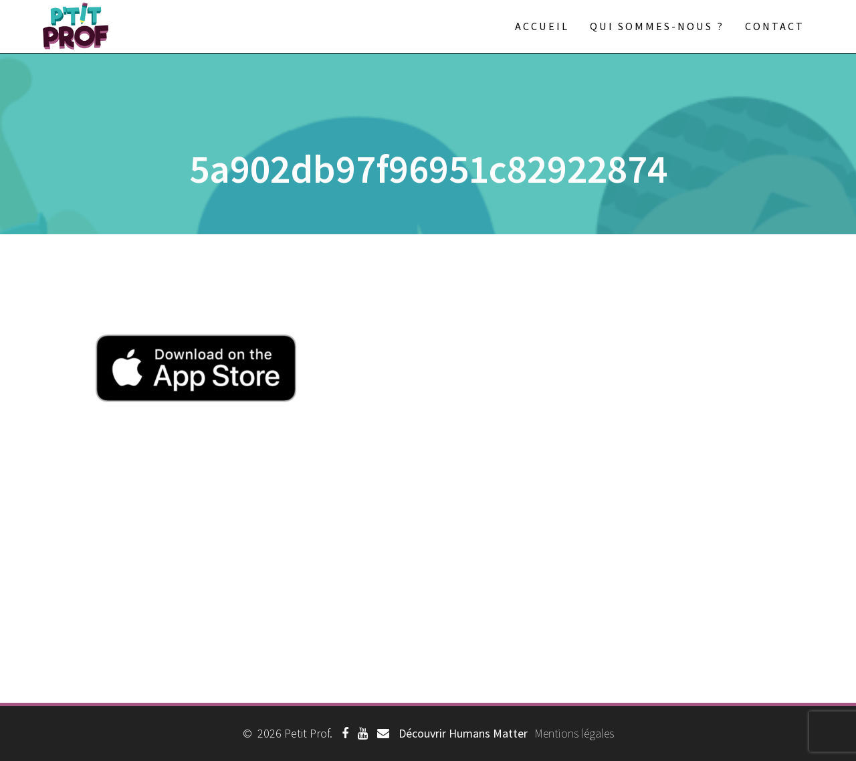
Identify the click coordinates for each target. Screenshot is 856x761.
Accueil (542, 26)
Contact (775, 26)
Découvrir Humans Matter (463, 733)
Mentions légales (574, 733)
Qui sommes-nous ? (657, 26)
